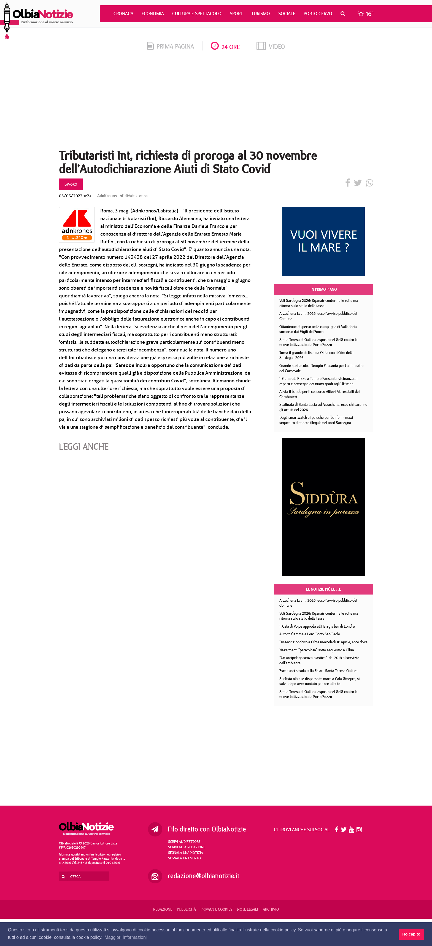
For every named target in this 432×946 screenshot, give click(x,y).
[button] (344, 13)
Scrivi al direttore (184, 841)
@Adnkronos (133, 196)
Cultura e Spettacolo (197, 13)
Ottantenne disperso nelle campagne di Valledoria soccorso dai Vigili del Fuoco (318, 329)
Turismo (260, 13)
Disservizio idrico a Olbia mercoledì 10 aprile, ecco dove (323, 642)
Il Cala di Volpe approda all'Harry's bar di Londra (317, 626)
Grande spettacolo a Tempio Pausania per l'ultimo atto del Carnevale (321, 368)
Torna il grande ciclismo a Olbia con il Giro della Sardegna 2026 (316, 355)
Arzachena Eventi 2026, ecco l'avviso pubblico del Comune (318, 316)
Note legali (247, 909)
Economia (153, 13)
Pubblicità (186, 909)
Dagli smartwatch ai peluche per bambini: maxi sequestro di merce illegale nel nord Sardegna (316, 420)
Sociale (286, 13)
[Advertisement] (216, 101)
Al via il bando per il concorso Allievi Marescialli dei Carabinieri (319, 394)
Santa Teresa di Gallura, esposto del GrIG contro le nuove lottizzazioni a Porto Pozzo (318, 342)
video (270, 46)
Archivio (271, 909)
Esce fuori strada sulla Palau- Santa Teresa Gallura (318, 670)
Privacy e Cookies (217, 909)
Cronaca (123, 13)
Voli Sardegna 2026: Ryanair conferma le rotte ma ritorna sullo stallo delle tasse (318, 303)
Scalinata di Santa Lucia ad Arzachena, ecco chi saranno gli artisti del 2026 (323, 407)
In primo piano (323, 289)
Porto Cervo (318, 13)
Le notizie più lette (323, 589)
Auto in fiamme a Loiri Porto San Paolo (309, 634)
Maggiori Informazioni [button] (125, 937)
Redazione (162, 909)
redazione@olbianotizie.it (203, 875)
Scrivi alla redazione (186, 846)
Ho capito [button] (411, 934)
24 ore (225, 46)
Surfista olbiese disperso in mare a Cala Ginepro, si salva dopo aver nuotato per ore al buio (319, 681)
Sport (236, 13)
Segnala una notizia (185, 852)
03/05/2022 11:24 (75, 196)
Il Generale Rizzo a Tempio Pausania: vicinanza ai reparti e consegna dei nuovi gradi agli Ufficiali (318, 381)
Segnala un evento (184, 858)
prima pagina (170, 46)
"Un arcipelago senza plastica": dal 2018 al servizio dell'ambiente (319, 660)
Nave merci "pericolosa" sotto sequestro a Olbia (316, 650)
